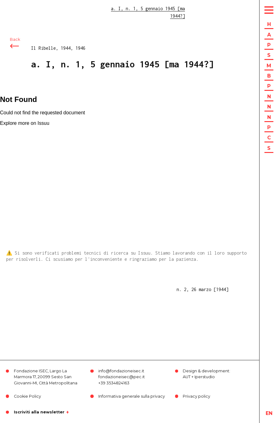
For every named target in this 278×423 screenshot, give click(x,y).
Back (15, 39)
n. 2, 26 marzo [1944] (202, 289)
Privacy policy (196, 396)
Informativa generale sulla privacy (131, 396)
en (269, 413)
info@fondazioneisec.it (121, 371)
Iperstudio (204, 376)
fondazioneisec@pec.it (121, 376)
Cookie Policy (27, 396)
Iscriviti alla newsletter (39, 412)
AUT (186, 376)
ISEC (21, 8)
